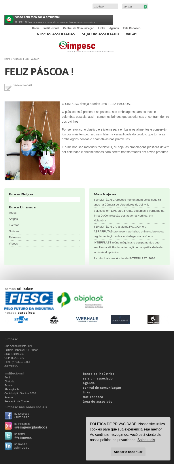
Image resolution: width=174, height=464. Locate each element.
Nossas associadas (56, 34)
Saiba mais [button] (146, 440)
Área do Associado (81, 6)
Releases (15, 237)
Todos (13, 212)
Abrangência (11, 389)
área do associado (97, 402)
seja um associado (98, 379)
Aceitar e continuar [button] (128, 452)
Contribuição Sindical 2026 (20, 393)
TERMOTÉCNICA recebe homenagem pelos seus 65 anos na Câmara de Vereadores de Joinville (127, 202)
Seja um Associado (100, 34)
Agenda (114, 28)
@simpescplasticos (30, 427)
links (86, 393)
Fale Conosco (131, 28)
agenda (89, 383)
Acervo (8, 397)
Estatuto (9, 385)
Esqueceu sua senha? (145, 7)
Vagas (132, 34)
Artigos (13, 219)
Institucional (51, 28)
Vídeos (13, 243)
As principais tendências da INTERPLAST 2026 (124, 258)
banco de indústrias (98, 374)
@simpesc (23, 437)
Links (101, 28)
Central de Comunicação (78, 28)
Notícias (17, 59)
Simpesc (97, 49)
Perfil (7, 377)
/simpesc (21, 417)
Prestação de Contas (16, 401)
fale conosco (93, 397)
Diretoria (9, 381)
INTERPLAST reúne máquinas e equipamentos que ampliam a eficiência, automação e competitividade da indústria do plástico (128, 247)
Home (35, 28)
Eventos (14, 225)
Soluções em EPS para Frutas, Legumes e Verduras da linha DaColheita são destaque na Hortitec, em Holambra (129, 215)
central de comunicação (102, 388)
